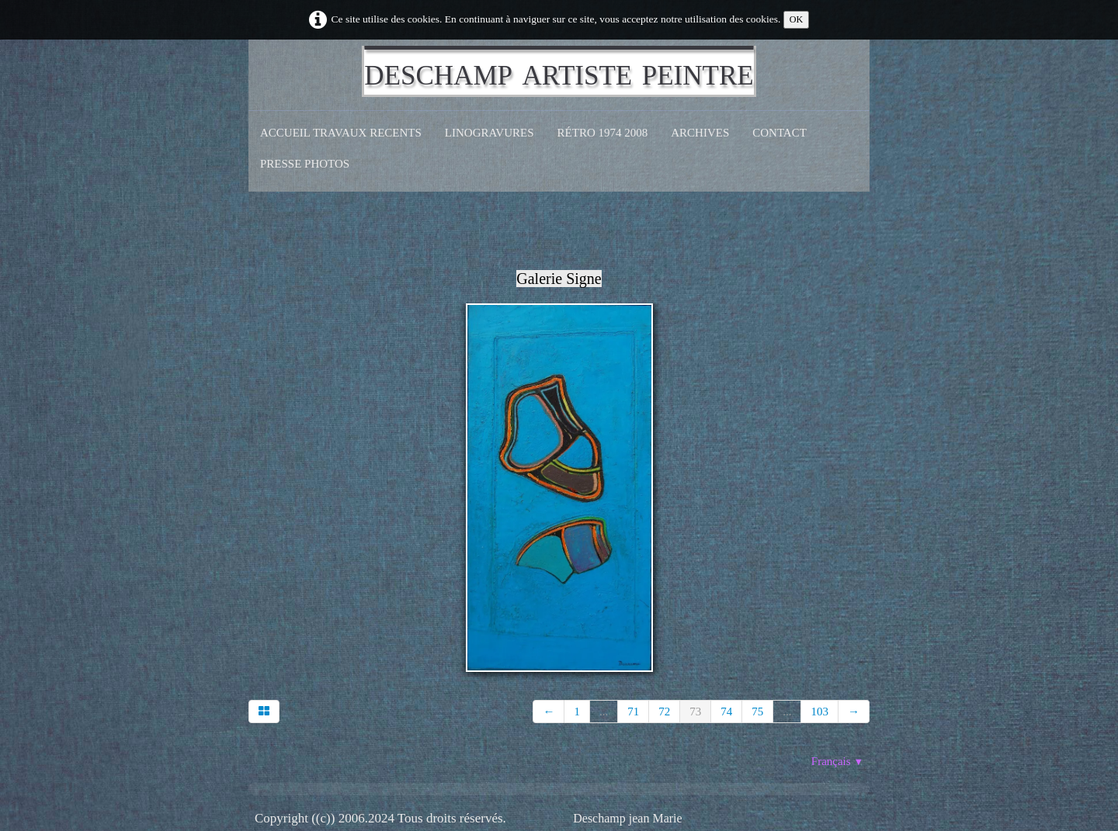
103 (819, 711)
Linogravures (489, 132)
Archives (700, 132)
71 (633, 711)
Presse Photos (304, 164)
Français (837, 761)
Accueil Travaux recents (341, 132)
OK (797, 19)
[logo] (558, 71)
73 (695, 711)
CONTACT (779, 132)
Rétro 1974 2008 (602, 132)
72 (664, 711)
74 (726, 711)
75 (757, 711)
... (603, 711)
